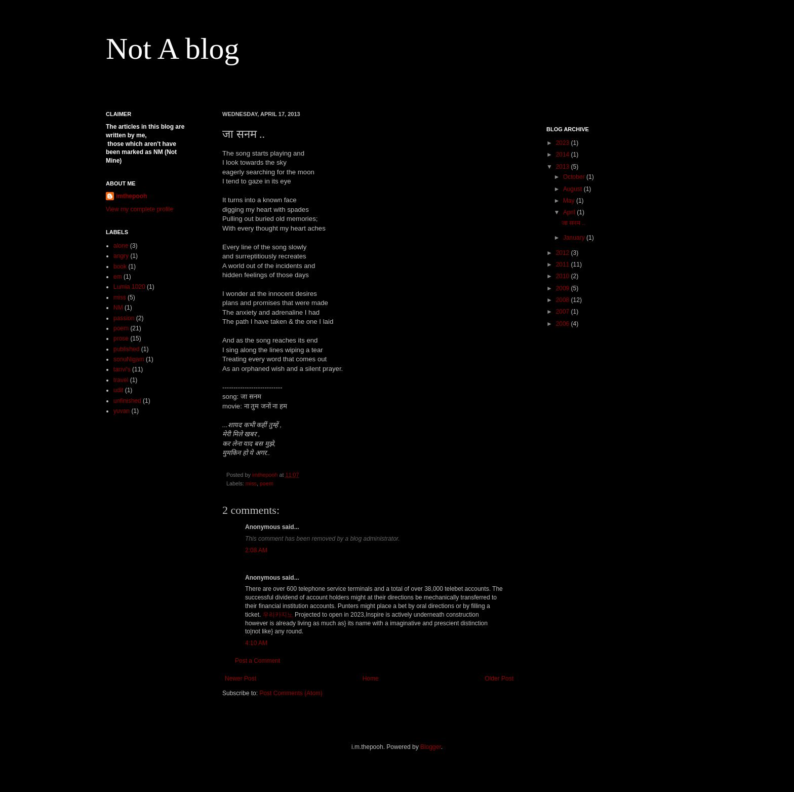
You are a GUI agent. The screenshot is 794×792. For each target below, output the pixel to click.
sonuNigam (128, 359)
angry (121, 255)
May (569, 200)
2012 (563, 252)
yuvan (121, 410)
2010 (563, 276)
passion (123, 318)
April (570, 212)
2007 (563, 311)
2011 (563, 264)
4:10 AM (256, 643)
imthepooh (131, 196)
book (120, 266)
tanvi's (122, 369)
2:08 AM (256, 550)
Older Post (499, 678)
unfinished (127, 400)
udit (118, 390)
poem (266, 483)
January (574, 237)
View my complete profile (139, 209)
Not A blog (172, 48)
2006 (563, 323)
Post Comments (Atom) (291, 693)
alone (120, 245)
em (117, 276)
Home (371, 678)
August (573, 189)
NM (118, 307)
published (126, 349)
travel (120, 380)
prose (121, 338)
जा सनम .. (573, 223)
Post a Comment (257, 660)
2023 (563, 142)
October (574, 176)
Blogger (430, 746)
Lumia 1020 (129, 286)
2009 (563, 288)
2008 (563, 300)
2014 (563, 154)
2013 (563, 166)
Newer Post (240, 678)
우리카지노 (278, 614)
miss (251, 483)
